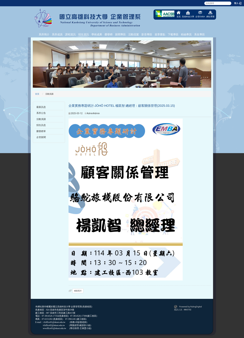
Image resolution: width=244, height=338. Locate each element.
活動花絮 (133, 34)
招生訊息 (41, 125)
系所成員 (57, 34)
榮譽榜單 (41, 131)
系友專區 (199, 34)
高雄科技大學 (188, 14)
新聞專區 (120, 34)
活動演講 (41, 119)
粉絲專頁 (186, 34)
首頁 (179, 14)
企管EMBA (200, 14)
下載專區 (173, 34)
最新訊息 (41, 107)
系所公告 (41, 113)
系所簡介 (44, 34)
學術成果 (96, 34)
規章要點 (160, 34)
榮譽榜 (109, 34)
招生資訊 (83, 34)
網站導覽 (210, 14)
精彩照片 (78, 291)
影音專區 (146, 34)
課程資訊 (70, 34)
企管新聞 (41, 137)
